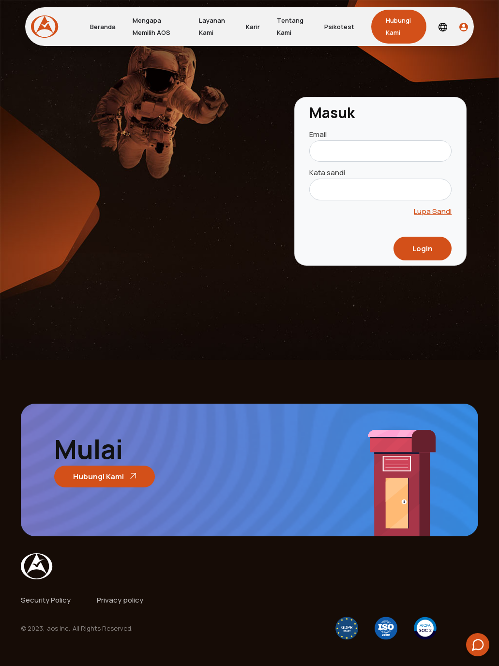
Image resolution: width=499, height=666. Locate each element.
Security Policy (46, 600)
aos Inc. (58, 628)
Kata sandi (327, 172)
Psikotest (339, 26)
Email (318, 134)
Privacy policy (120, 600)
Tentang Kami (290, 26)
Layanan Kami (212, 26)
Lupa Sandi (433, 211)
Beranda (103, 26)
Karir (253, 26)
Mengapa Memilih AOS (151, 26)
